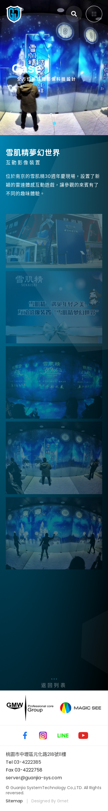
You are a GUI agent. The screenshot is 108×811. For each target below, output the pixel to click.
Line (63, 735)
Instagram (43, 735)
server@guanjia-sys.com (34, 777)
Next (96, 115)
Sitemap (14, 801)
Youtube (83, 735)
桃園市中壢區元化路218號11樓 (36, 754)
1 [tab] (51, 114)
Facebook (24, 735)
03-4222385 (27, 762)
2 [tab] (57, 114)
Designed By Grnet (50, 801)
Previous (11, 115)
